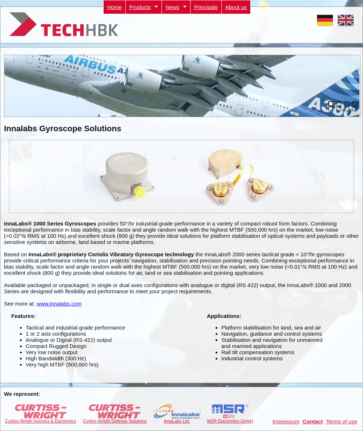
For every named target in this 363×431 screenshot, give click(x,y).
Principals (206, 7)
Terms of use (341, 421)
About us (236, 7)
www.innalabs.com (59, 304)
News (172, 7)
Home (114, 7)
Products (140, 7)
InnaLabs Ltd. (177, 419)
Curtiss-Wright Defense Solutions (115, 419)
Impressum (285, 421)
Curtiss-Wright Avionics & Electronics (40, 419)
